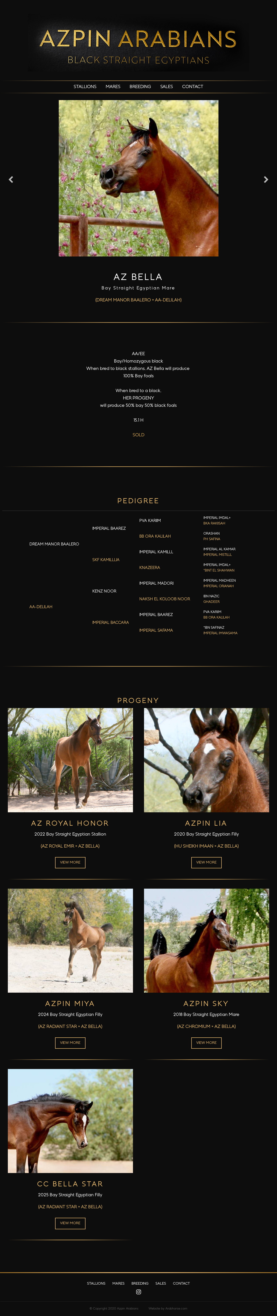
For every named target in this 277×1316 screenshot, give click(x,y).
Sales (166, 87)
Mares (113, 87)
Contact (192, 87)
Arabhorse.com (176, 1308)
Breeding (140, 87)
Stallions (85, 87)
